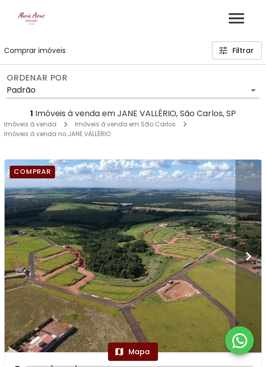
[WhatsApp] (239, 340)
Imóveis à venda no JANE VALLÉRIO (57, 133)
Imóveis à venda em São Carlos (125, 124)
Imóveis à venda (30, 124)
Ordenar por (37, 78)
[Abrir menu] (236, 18)
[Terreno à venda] (133, 256)
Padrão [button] (21, 90)
